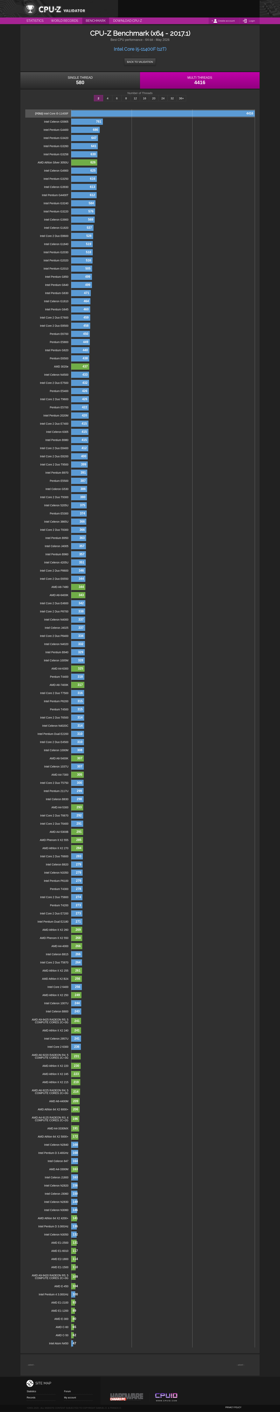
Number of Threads (140, 93)
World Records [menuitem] (64, 21)
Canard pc (126, 1397)
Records (31, 1397)
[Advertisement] (189, 8)
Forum (67, 1391)
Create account (226, 20)
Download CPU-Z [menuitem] (127, 21)
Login (252, 20)
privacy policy (233, 1407)
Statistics (31, 1391)
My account (70, 1397)
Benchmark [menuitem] (96, 21)
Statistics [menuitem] (35, 21)
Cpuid (166, 1397)
